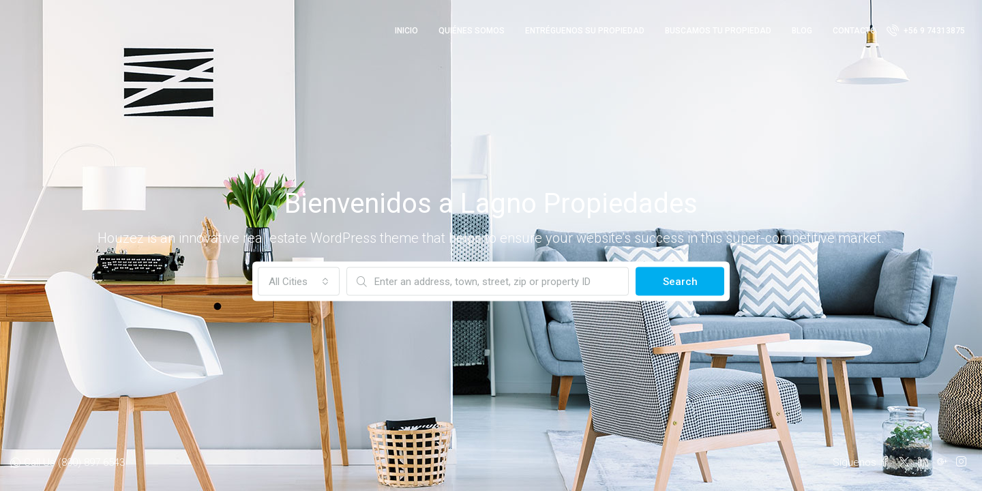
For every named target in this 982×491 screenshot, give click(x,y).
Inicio (406, 30)
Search (680, 282)
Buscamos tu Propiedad (718, 30)
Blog (802, 30)
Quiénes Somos (471, 30)
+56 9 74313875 (926, 30)
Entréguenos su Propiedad (584, 30)
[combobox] (299, 281)
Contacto (854, 30)
